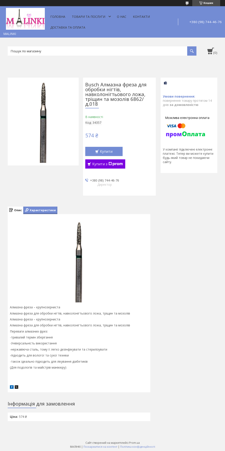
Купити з (107, 164)
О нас (121, 17)
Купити (106, 151)
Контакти (141, 17)
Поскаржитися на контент (100, 447)
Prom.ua (134, 443)
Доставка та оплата (67, 27)
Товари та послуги (88, 17)
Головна (57, 17)
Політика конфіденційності (137, 447)
